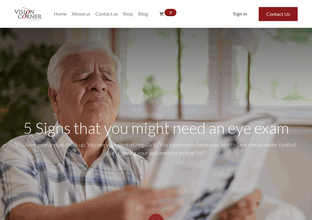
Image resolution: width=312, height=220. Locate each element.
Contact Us (278, 14)
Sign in (240, 13)
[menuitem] (60, 14)
